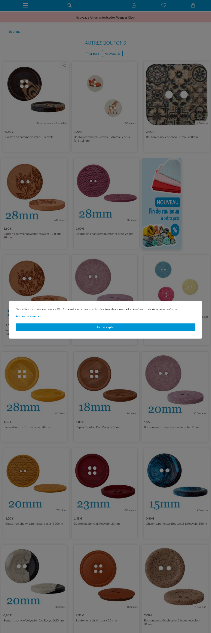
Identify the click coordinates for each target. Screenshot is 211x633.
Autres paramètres (28, 316)
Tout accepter (106, 327)
